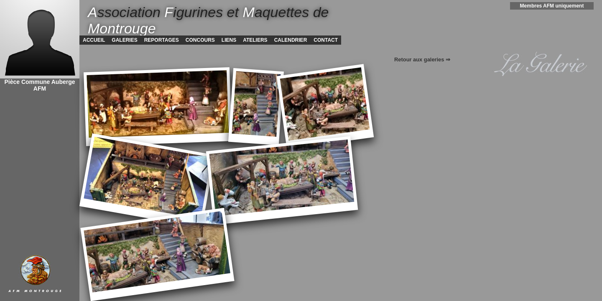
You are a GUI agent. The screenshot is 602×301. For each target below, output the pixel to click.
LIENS (229, 40)
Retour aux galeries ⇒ (422, 59)
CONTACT (326, 40)
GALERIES (124, 40)
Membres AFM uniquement (552, 6)
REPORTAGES (161, 40)
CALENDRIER (290, 40)
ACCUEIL (94, 40)
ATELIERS (255, 40)
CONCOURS (200, 40)
